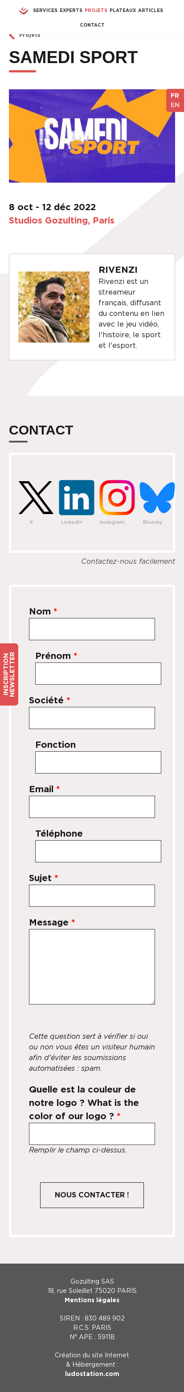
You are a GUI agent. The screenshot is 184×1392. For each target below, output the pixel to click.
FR (175, 95)
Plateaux (123, 10)
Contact (92, 25)
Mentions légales (92, 1300)
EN (175, 104)
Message (52, 922)
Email (44, 789)
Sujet (43, 878)
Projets (96, 10)
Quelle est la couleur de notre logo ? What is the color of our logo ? (84, 1102)
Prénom (56, 655)
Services (45, 10)
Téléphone (59, 833)
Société (49, 700)
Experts (71, 10)
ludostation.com (92, 1373)
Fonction (55, 744)
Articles (150, 10)
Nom (43, 611)
